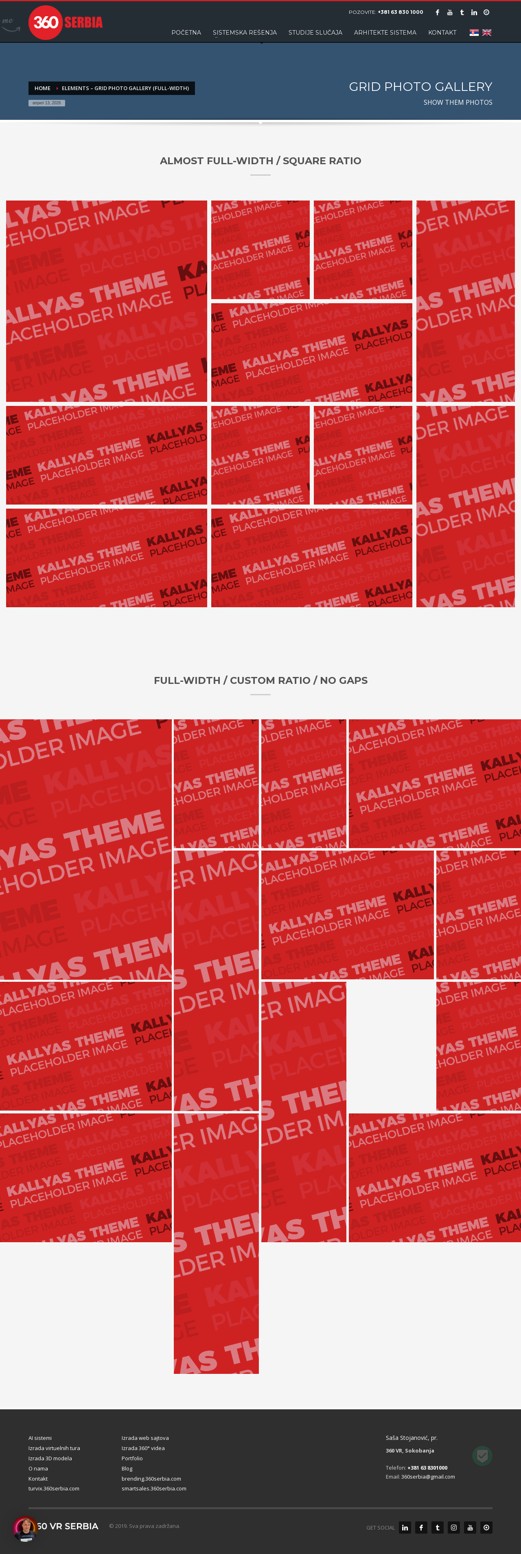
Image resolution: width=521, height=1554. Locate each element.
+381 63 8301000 (427, 1467)
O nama (38, 1468)
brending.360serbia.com (151, 1478)
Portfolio (132, 1458)
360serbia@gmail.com (428, 1476)
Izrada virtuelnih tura (54, 1448)
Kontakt (38, 1478)
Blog (127, 1468)
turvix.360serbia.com (53, 1488)
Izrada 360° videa (143, 1448)
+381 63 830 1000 (400, 12)
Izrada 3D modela (50, 1458)
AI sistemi (40, 1438)
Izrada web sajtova (145, 1438)
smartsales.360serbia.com (154, 1488)
